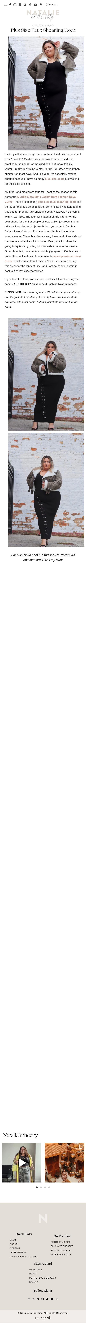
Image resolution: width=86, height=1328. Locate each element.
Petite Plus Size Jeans (43, 1278)
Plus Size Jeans (60, 1250)
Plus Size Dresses (62, 1246)
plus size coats (54, 179)
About (13, 1244)
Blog (13, 1240)
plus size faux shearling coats (57, 201)
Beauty (33, 1282)
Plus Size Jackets (43, 26)
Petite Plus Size (61, 1242)
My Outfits (36, 1270)
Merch (33, 1274)
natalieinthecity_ (21, 1136)
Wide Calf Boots (61, 1254)
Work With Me (18, 1252)
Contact (15, 1248)
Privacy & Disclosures (24, 1256)
